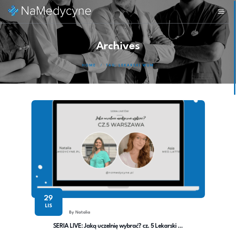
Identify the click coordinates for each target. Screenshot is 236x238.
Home (89, 65)
